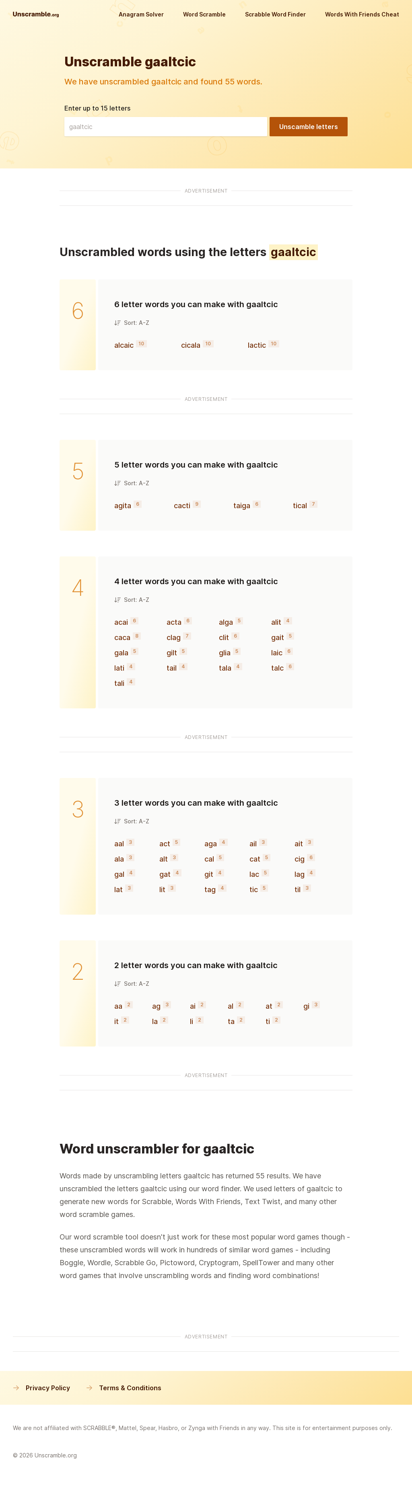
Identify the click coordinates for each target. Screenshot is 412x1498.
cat (254, 859)
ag (156, 1006)
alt (163, 859)
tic (253, 889)
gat (165, 874)
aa (118, 1006)
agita (122, 505)
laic (276, 652)
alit (276, 622)
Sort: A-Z (131, 322)
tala (225, 668)
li (191, 1021)
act (164, 843)
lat (118, 889)
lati (119, 668)
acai (121, 622)
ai (193, 1006)
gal (119, 874)
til (298, 889)
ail (253, 843)
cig (300, 859)
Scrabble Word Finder (275, 14)
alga (226, 622)
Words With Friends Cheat (362, 14)
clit (224, 637)
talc (277, 668)
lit (162, 889)
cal (209, 859)
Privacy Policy (41, 1388)
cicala (190, 345)
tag (210, 889)
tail (172, 668)
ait (299, 843)
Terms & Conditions (123, 1388)
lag (300, 874)
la (155, 1021)
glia (225, 652)
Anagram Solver (141, 14)
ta (231, 1021)
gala (121, 652)
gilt (172, 652)
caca (122, 637)
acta (174, 622)
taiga (241, 505)
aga (210, 843)
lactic (257, 345)
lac (254, 874)
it (116, 1021)
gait (277, 637)
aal (119, 843)
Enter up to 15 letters (97, 108)
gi (306, 1006)
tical (300, 505)
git (208, 874)
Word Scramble (204, 14)
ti (268, 1021)
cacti (182, 505)
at (269, 1006)
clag (174, 637)
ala (119, 859)
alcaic (124, 345)
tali (119, 683)
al (230, 1006)
